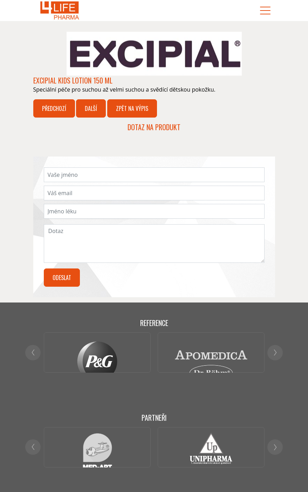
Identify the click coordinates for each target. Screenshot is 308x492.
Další (91, 108)
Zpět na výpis (132, 108)
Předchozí (54, 108)
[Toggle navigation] (265, 11)
